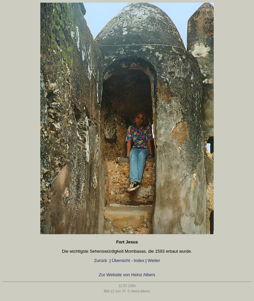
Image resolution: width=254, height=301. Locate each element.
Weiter (155, 260)
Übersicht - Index (128, 260)
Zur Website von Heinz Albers (127, 274)
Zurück (100, 260)
